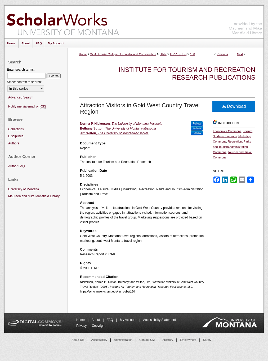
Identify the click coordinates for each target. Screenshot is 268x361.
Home (83, 54)
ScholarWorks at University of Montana (63, 22)
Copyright (98, 326)
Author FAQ (16, 166)
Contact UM (147, 339)
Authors (13, 143)
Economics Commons (227, 131)
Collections (16, 129)
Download (234, 106)
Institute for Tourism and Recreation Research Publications (187, 73)
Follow (197, 123)
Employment (188, 339)
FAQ (110, 320)
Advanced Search (20, 97)
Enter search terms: (21, 69)
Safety (207, 339)
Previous (222, 54)
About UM (78, 339)
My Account (128, 320)
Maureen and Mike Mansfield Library (245, 21)
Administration (123, 339)
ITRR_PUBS (178, 54)
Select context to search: (24, 82)
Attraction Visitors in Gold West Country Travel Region (140, 108)
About (96, 320)
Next (240, 54)
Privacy (82, 326)
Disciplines (15, 136)
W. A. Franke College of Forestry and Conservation (123, 54)
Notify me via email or (27, 107)
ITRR (163, 54)
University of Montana (23, 189)
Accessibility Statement (159, 320)
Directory (167, 339)
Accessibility (99, 339)
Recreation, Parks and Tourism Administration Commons (232, 147)
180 (192, 54)
